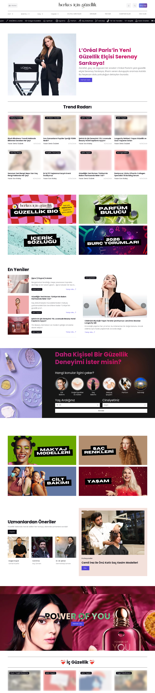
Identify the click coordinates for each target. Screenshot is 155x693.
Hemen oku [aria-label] (77, 624)
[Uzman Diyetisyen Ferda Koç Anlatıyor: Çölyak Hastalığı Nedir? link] (24, 682)
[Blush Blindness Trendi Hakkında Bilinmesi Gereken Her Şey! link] (24, 127)
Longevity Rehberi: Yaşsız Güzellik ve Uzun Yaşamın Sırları (130, 139)
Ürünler (93, 14)
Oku (85, 568)
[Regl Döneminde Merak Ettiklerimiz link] (59, 682)
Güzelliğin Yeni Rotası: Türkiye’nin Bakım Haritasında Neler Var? (93, 174)
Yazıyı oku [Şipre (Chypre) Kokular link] (71, 289)
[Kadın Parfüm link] (36, 289)
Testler (108, 14)
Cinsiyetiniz (110, 400)
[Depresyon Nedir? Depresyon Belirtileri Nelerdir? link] (95, 682)
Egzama (66, 21)
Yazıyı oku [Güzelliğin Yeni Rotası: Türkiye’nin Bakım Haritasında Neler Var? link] (71, 312)
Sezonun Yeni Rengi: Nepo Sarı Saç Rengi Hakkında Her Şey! (23, 174)
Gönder (101, 411)
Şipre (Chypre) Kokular (41, 278)
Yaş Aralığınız (65, 400)
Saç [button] (39, 14)
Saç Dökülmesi (91, 21)
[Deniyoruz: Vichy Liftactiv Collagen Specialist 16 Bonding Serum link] (131, 162)
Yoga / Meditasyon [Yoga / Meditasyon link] (124, 673)
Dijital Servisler (74, 14)
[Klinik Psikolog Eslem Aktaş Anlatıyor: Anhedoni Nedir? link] (131, 682)
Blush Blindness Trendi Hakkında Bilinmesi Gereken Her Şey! (22, 139)
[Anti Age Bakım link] (90, 277)
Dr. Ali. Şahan (61, 561)
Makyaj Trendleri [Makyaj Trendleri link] (16, 118)
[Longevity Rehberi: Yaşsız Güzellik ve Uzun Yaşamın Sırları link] (131, 127)
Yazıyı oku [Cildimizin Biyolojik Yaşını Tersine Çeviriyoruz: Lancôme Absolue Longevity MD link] (90, 332)
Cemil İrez (36, 561)
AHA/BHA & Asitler (20, 21)
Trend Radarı (77, 107)
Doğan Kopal (14, 561)
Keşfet (12, 532)
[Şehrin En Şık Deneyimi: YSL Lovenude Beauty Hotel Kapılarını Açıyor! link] (95, 127)
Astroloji (105, 21)
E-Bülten (13, 5)
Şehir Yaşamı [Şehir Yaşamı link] (86, 118)
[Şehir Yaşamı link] (36, 312)
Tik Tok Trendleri (120, 21)
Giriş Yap (143, 5)
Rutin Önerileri (148, 21)
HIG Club (142, 14)
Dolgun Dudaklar (38, 21)
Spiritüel (53, 21)
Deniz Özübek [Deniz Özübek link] (18, 143)
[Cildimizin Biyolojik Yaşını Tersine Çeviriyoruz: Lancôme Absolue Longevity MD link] (115, 297)
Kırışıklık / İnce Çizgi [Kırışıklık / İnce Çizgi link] (53, 153)
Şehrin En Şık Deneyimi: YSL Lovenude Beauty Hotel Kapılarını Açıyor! (95, 139)
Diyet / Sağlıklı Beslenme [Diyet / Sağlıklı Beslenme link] (19, 673)
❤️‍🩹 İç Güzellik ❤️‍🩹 (77, 662)
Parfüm (77, 21)
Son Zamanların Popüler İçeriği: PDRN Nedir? (59, 139)
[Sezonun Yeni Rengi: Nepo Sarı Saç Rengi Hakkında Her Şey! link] (24, 162)
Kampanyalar (125, 14)
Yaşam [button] (54, 14)
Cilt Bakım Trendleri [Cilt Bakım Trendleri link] (53, 118)
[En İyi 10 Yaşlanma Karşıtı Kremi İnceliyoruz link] (59, 162)
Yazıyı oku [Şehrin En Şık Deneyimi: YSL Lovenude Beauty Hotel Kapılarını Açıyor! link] (71, 332)
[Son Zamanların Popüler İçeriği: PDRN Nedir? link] (59, 127)
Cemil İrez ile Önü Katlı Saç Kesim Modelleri (110, 562)
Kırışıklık (134, 21)
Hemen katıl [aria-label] (85, 80)
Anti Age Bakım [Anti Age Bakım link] (122, 153)
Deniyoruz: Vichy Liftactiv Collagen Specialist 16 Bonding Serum (129, 174)
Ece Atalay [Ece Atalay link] (88, 143)
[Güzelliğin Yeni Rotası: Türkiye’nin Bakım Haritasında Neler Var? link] (95, 162)
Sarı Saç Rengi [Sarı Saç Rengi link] (15, 153)
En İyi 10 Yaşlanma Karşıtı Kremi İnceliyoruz (57, 174)
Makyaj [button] (24, 14)
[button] (128, 5)
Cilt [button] (9, 14)
